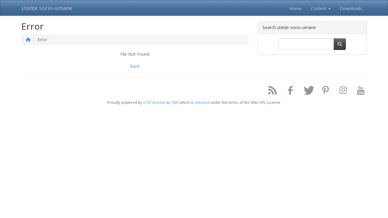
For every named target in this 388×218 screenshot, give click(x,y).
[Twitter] (305, 91)
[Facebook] (288, 91)
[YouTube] (358, 91)
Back (135, 66)
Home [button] (295, 8)
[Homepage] (28, 39)
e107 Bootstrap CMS (161, 102)
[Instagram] (341, 91)
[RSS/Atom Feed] (270, 91)
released (202, 102)
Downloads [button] (351, 8)
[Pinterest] (323, 91)
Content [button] (321, 8)
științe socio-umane (46, 8)
